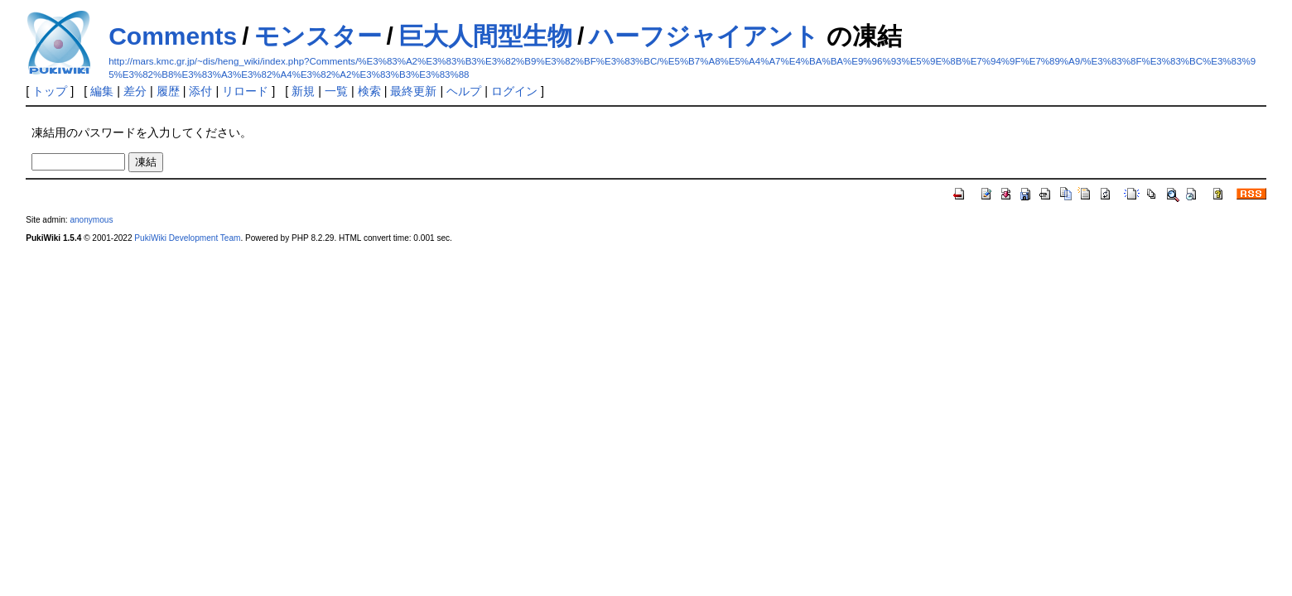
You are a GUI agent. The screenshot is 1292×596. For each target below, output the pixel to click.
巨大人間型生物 (485, 36)
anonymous (91, 219)
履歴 (168, 91)
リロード (245, 91)
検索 (369, 91)
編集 (101, 91)
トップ (49, 91)
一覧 (336, 91)
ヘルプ (463, 91)
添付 (200, 91)
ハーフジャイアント (704, 36)
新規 (303, 91)
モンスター (318, 36)
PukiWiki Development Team (187, 238)
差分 (135, 91)
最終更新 (413, 91)
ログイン (514, 91)
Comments (172, 36)
